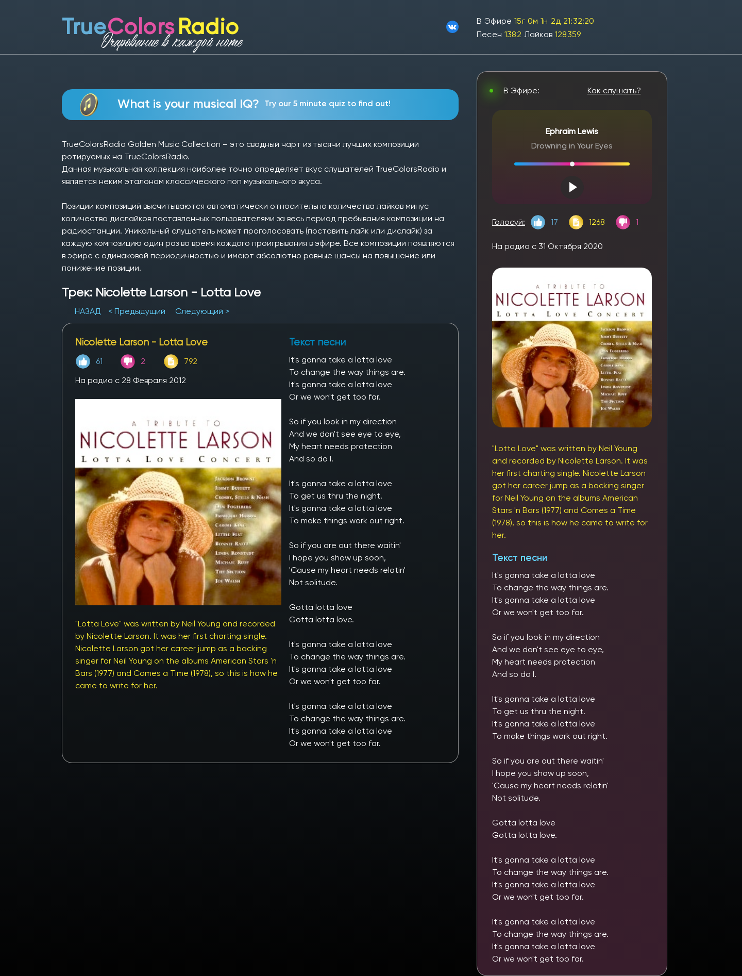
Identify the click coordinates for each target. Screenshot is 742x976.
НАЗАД (89, 311)
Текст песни (519, 558)
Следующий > (202, 311)
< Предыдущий (136, 311)
